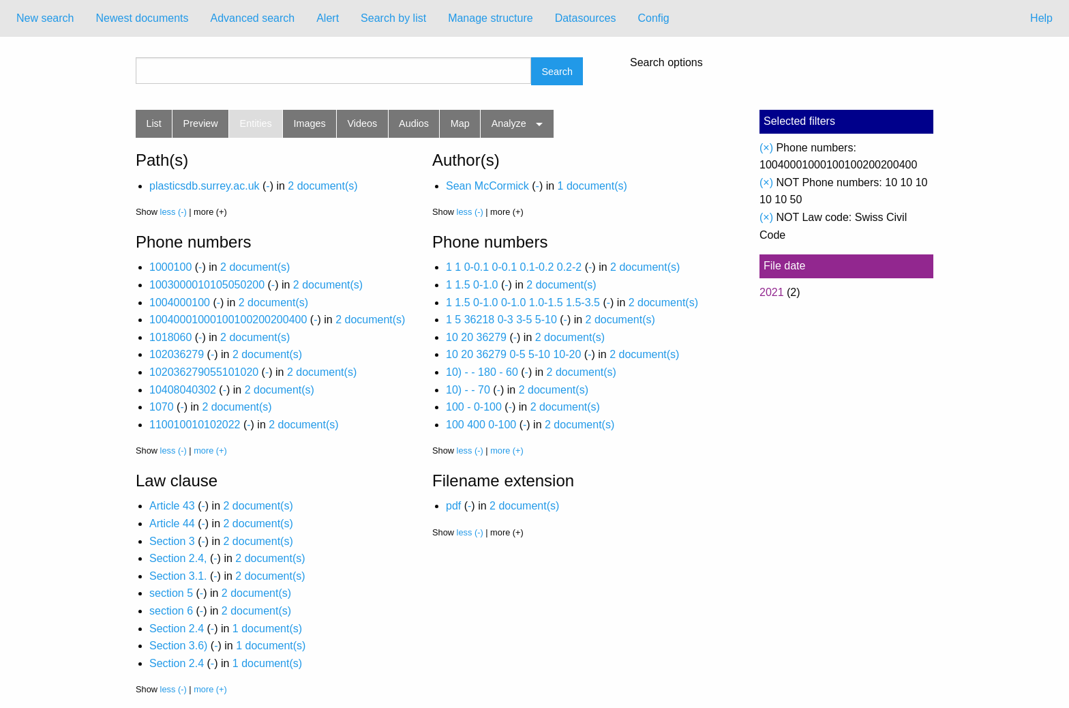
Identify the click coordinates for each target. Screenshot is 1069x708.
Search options (666, 62)
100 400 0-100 (481, 424)
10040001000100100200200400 (228, 319)
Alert (327, 18)
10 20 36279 (476, 337)
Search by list (393, 18)
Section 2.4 (176, 628)
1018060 (170, 337)
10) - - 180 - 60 (482, 372)
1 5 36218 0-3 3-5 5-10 (501, 319)
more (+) (210, 450)
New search (45, 18)
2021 (771, 292)
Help (1041, 18)
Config (653, 18)
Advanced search (253, 18)
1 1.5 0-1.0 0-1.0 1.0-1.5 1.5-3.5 (523, 302)
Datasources (585, 18)
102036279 (176, 354)
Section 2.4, (178, 558)
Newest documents (141, 18)
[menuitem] (45, 18)
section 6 (171, 611)
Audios (414, 123)
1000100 (170, 267)
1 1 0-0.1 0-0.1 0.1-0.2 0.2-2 (514, 267)
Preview (200, 123)
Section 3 (172, 541)
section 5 (171, 593)
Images (310, 123)
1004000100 (179, 302)
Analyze (509, 123)
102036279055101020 (203, 372)
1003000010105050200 (207, 285)
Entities (256, 123)
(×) (766, 147)
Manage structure (490, 18)
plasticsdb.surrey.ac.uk (204, 186)
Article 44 (172, 523)
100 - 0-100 (474, 407)
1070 (161, 407)
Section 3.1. (178, 576)
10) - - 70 (468, 390)
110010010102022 (194, 424)
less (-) (173, 212)
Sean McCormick (487, 186)
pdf (453, 506)
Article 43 (172, 506)
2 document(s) (322, 186)
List (153, 123)
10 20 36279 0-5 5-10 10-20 (513, 354)
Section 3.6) (178, 645)
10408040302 (182, 390)
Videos (363, 123)
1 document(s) (592, 186)
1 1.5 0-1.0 (472, 285)
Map (460, 123)
